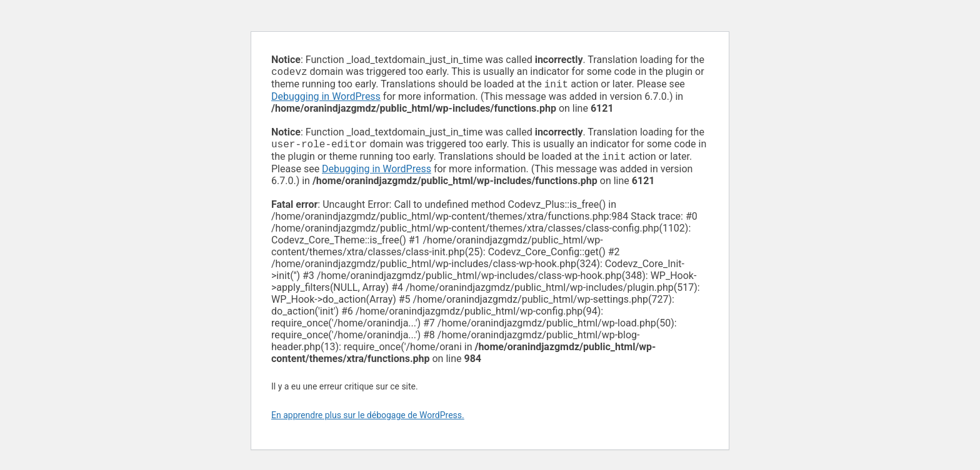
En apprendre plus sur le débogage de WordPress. (367, 420)
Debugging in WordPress (326, 99)
